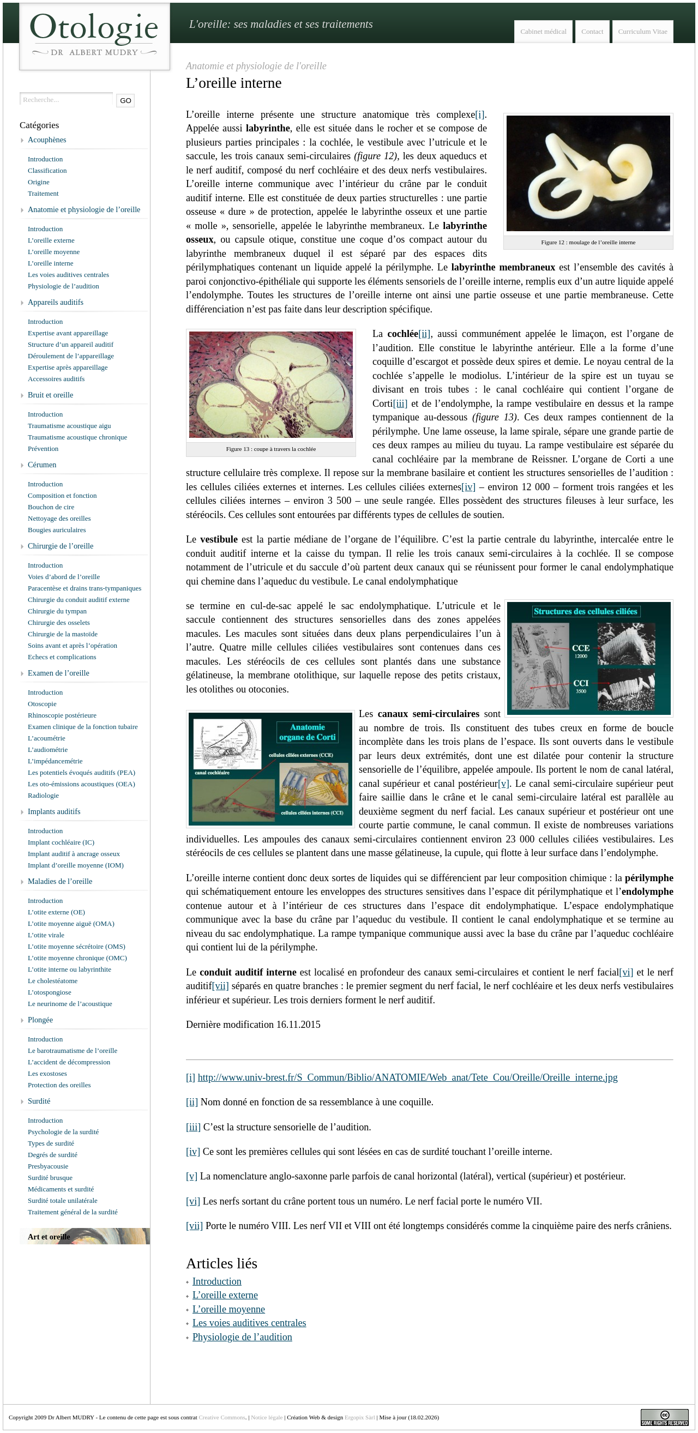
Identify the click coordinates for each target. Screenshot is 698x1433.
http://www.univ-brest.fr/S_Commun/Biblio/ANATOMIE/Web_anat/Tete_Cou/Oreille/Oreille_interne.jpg (408, 1077)
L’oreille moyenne (228, 1309)
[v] (503, 783)
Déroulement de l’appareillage (71, 356)
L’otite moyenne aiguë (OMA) (71, 923)
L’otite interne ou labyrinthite (69, 969)
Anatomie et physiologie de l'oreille (256, 66)
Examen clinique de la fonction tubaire (83, 726)
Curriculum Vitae (642, 31)
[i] (479, 114)
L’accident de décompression (69, 1062)
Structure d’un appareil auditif (70, 344)
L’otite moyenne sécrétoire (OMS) (76, 946)
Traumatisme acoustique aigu (69, 426)
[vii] (220, 985)
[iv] (468, 486)
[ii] (424, 333)
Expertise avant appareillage (68, 333)
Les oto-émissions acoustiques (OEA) (81, 784)
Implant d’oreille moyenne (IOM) (76, 865)
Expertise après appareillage (68, 367)
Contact (592, 31)
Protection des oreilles (59, 1085)
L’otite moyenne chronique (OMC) (77, 958)
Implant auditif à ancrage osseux (74, 854)
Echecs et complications (62, 657)
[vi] (626, 972)
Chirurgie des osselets (59, 622)
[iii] (400, 403)
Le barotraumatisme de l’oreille (72, 1050)
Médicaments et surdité (61, 1189)
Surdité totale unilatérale (63, 1200)
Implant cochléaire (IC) (61, 842)
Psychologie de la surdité (63, 1132)
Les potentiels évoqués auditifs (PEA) (81, 772)
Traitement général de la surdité (73, 1212)
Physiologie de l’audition (242, 1337)
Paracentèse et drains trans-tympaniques (84, 588)
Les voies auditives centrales (249, 1322)
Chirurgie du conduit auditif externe (79, 599)
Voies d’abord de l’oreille (64, 577)
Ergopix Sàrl (360, 1417)
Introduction (217, 1281)
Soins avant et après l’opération (72, 645)
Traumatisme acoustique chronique (77, 437)
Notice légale (266, 1417)
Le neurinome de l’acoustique (70, 1004)
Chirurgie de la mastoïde (63, 634)
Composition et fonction (62, 495)
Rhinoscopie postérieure (62, 715)
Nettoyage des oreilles (59, 518)
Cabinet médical (543, 31)
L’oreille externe (225, 1295)
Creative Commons (221, 1417)
